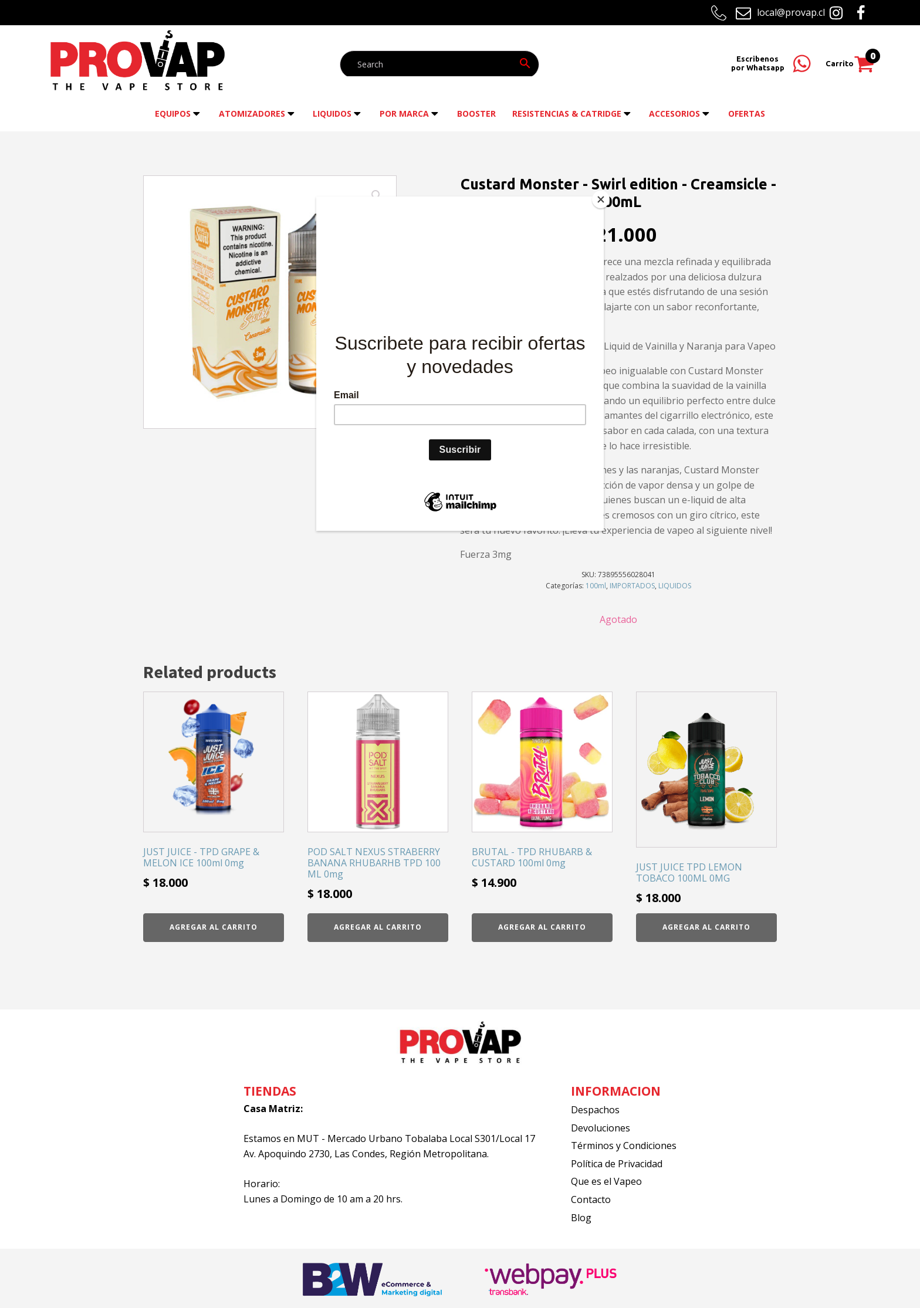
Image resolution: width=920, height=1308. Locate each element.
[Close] (601, 199)
